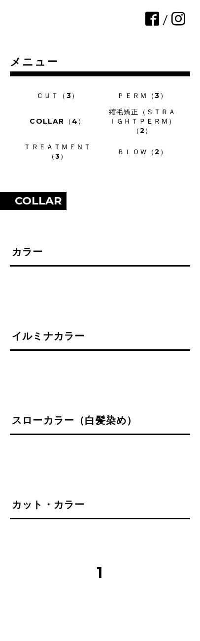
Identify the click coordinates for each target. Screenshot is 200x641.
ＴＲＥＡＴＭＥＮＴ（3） (57, 151)
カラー (27, 252)
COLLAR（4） (57, 121)
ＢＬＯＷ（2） (142, 151)
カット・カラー (48, 504)
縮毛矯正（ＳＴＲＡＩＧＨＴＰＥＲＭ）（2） (142, 121)
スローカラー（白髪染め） (74, 420)
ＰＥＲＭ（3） (142, 95)
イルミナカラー (48, 336)
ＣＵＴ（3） (57, 95)
